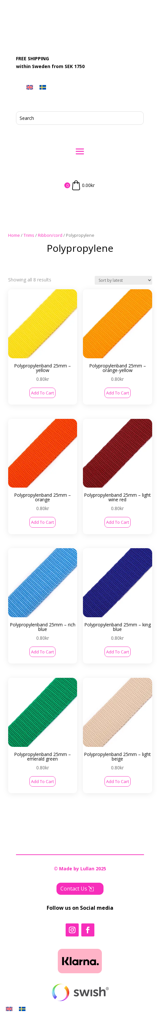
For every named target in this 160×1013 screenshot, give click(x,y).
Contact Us (73, 886)
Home (14, 235)
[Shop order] (123, 280)
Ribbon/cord (50, 235)
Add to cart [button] (42, 393)
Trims (29, 235)
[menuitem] (29, 87)
